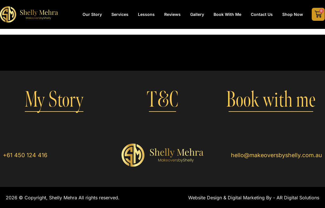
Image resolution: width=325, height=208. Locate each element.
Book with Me (227, 14)
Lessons (146, 14)
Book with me (271, 100)
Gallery (197, 14)
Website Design (205, 197)
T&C (162, 100)
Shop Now (292, 14)
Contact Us (262, 14)
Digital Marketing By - (252, 197)
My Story (54, 100)
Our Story (92, 14)
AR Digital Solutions (298, 197)
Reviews (172, 14)
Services (119, 14)
